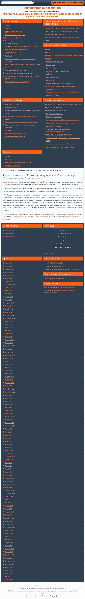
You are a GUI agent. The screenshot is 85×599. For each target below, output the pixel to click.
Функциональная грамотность (56, 34)
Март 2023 (8, 373)
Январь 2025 (9, 306)
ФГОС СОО (8, 56)
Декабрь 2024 (9, 309)
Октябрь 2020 (9, 453)
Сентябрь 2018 (10, 527)
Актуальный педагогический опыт (57, 71)
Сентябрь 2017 (10, 564)
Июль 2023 (8, 361)
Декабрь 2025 (9, 275)
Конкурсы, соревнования (54, 62)
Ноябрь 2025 (9, 278)
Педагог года (50, 80)
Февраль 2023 (9, 377)
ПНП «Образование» (53, 77)
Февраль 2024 (9, 340)
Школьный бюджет (52, 95)
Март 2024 (8, 337)
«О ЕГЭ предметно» (17, 216)
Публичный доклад (11, 107)
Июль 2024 (8, 324)
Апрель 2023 (9, 370)
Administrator (36, 178)
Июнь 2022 (8, 398)
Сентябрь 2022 (10, 392)
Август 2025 (9, 287)
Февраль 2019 (9, 512)
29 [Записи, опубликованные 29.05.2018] (58, 250)
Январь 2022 (9, 413)
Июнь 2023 (8, 364)
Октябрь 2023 (9, 352)
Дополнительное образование (15, 137)
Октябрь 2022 (9, 389)
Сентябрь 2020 (10, 456)
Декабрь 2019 (9, 484)
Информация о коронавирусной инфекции (19, 73)
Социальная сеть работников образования (60, 144)
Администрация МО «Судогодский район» (60, 147)
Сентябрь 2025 (10, 284)
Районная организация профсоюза (16, 50)
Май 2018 (8, 539)
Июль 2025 (8, 291)
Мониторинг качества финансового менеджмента (21, 122)
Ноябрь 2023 (9, 349)
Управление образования (13, 32)
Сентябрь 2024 (10, 318)
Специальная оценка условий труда (17, 82)
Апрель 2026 (9, 263)
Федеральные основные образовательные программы (64, 55)
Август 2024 (9, 321)
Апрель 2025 (9, 297)
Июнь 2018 (8, 536)
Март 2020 (8, 475)
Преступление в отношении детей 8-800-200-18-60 (63, 269)
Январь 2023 (9, 380)
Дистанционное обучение (13, 38)
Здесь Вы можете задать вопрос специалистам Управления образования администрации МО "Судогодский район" (59, 290)
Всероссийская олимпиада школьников (59, 83)
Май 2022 (8, 401)
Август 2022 (9, 395)
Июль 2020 (8, 463)
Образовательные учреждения (15, 35)
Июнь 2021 (8, 429)
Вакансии (8, 156)
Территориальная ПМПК (13, 52)
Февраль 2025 (9, 303)
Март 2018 (8, 546)
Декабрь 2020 (9, 447)
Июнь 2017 (8, 573)
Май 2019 (8, 503)
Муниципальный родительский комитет (18, 162)
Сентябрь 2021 (10, 426)
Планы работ (50, 65)
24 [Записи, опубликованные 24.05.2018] (63, 247)
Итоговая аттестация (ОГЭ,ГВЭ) (15, 133)
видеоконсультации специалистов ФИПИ (39, 216)
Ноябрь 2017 (9, 558)
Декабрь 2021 (9, 416)
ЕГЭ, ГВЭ (8, 130)
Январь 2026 (9, 272)
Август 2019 (9, 496)
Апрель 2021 (9, 435)
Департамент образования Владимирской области (63, 138)
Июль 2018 (8, 533)
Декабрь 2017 (9, 555)
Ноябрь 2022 (9, 386)
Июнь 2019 (8, 500)
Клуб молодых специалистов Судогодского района (22, 46)
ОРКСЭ (48, 59)
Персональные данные (12, 166)
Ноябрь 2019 (9, 487)
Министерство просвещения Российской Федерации (63, 104)
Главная (7, 25)
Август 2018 (9, 530)
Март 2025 (8, 300)
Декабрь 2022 (9, 383)
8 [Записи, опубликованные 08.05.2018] (58, 240)
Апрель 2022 (9, 404)
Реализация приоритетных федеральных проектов (63, 28)
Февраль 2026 (9, 269)
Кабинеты (49, 74)
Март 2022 (8, 407)
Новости (7, 28)
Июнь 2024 (8, 327)
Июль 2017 (8, 570)
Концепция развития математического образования (63, 92)
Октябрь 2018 (9, 524)
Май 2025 (8, 294)
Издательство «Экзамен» (54, 114)
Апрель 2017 (9, 579)
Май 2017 (8, 576)
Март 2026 (8, 266)
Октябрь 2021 (9, 423)
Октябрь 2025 (9, 281)
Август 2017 (9, 567)
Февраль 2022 (9, 410)
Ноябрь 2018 (9, 521)
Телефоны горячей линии (54, 266)
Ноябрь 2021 (9, 420)
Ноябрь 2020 (9, 450)
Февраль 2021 (9, 441)
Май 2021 (8, 432)
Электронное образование (55, 278)
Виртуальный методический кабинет (17, 70)
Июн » (51, 253)
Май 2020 (8, 469)
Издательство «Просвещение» (56, 111)
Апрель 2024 (9, 334)
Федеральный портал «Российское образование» (62, 120)
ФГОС (48, 52)
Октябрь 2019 (9, 490)
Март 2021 (8, 438)
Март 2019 (8, 509)
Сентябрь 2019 (10, 493)
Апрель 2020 (9, 472)
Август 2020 (9, 460)
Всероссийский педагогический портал (59, 135)
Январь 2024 (9, 343)
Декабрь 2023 (9, 346)
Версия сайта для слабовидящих (67, 2)
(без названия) (10, 230)
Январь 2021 (9, 444)
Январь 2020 (9, 481)
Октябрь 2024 (9, 315)
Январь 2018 (9, 552)
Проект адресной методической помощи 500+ (61, 31)
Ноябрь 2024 (9, 312)
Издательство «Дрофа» (54, 107)
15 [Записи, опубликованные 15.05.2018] (58, 243)
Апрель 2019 (9, 506)
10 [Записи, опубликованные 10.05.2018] (63, 240)
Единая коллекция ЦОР (54, 126)
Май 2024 (8, 330)
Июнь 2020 (8, 466)
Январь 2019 (9, 515)
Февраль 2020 (9, 478)
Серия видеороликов (10, 182)
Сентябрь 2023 (10, 355)
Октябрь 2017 (9, 561)
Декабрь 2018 (9, 518)
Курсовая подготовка (53, 68)
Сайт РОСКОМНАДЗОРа (54, 263)
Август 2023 (9, 358)
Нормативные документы (13, 104)
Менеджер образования (54, 117)
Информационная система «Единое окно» (60, 123)
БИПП (48, 49)
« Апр (46, 253)
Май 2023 (8, 367)
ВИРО (48, 141)
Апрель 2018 (9, 543)
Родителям (8, 159)
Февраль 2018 (9, 549)
